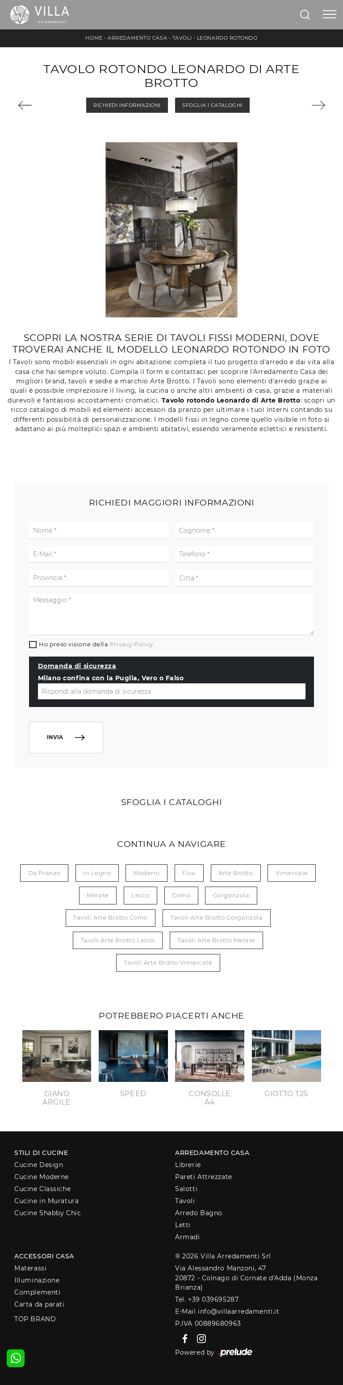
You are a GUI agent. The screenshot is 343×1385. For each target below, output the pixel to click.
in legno (97, 872)
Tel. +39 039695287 (206, 1299)
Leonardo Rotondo (227, 38)
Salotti (186, 1189)
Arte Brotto (235, 872)
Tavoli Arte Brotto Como (110, 917)
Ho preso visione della (96, 644)
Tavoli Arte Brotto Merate (216, 940)
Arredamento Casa (137, 38)
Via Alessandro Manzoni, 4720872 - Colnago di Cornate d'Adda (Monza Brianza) (246, 1277)
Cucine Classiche (42, 1189)
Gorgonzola (231, 895)
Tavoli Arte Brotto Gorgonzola (216, 917)
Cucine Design (38, 1165)
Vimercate (292, 872)
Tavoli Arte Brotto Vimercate (168, 962)
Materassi (30, 1268)
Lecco (140, 895)
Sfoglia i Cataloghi (212, 105)
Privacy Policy (131, 644)
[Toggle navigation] (329, 14)
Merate (98, 895)
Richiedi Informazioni (127, 105)
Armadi (187, 1237)
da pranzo (44, 872)
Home (93, 38)
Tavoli (182, 38)
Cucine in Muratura (46, 1201)
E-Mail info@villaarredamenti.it (227, 1311)
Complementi (37, 1292)
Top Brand (35, 1319)
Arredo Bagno (198, 1213)
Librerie (188, 1165)
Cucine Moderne (41, 1177)
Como (181, 895)
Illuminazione (36, 1280)
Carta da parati (39, 1304)
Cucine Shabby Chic (47, 1213)
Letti (183, 1225)
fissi (189, 872)
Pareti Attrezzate (203, 1177)
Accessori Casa (44, 1256)
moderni (147, 872)
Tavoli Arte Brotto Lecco (118, 940)
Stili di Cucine (41, 1153)
